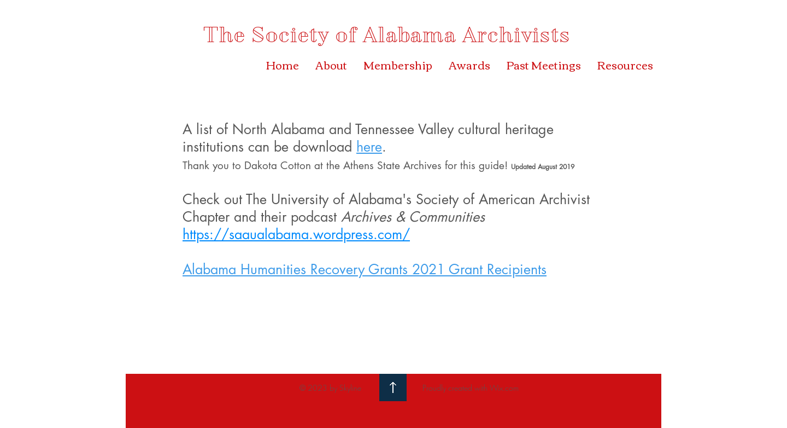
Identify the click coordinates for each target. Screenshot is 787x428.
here (369, 146)
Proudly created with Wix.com (470, 388)
